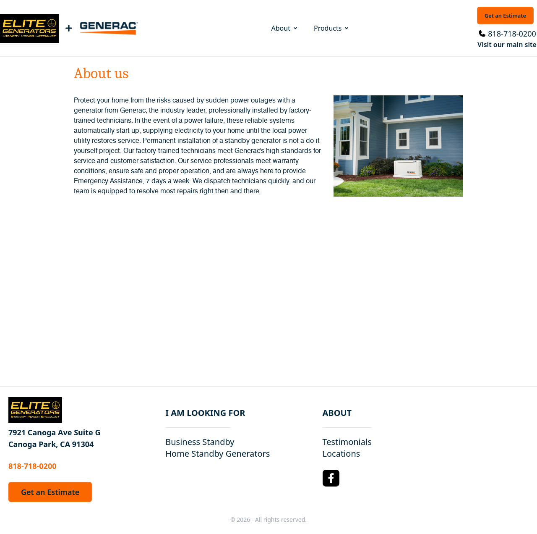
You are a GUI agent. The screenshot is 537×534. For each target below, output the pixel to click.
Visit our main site (507, 44)
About (285, 28)
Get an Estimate (505, 15)
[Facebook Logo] (331, 478)
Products (332, 28)
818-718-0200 (512, 34)
